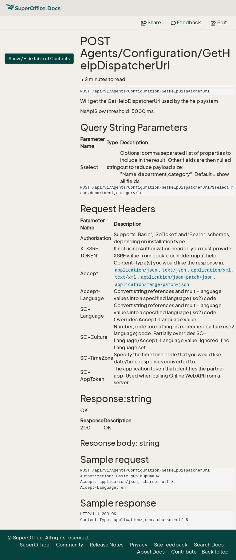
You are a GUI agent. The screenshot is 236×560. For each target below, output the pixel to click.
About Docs (151, 552)
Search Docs (209, 545)
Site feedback (170, 545)
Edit (219, 22)
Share (151, 22)
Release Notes (107, 545)
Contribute (184, 552)
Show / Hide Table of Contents (39, 58)
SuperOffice (34, 545)
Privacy (139, 545)
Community (69, 545)
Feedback (186, 22)
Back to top (215, 552)
